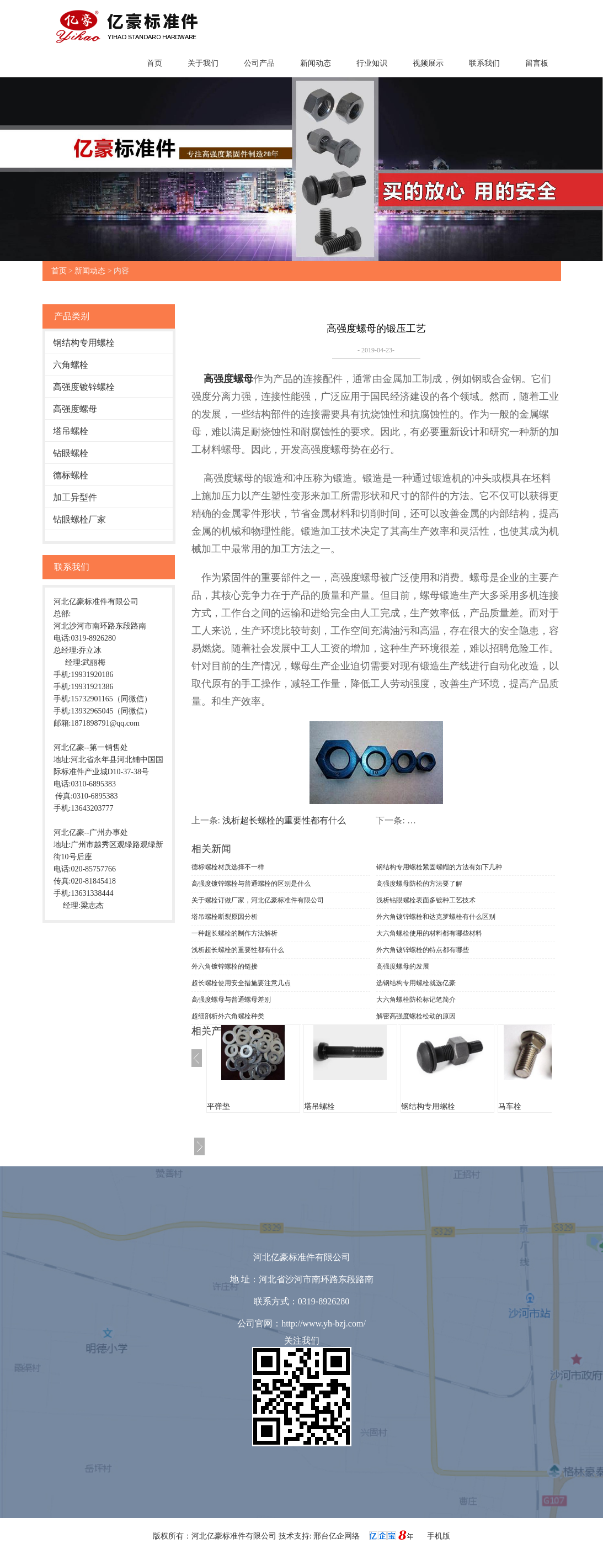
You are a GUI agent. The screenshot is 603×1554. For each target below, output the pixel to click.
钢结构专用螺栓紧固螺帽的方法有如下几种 (439, 867)
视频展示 (428, 63)
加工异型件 (75, 497)
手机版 (438, 1536)
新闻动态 (315, 63)
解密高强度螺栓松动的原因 (416, 1016)
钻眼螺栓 (70, 453)
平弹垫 (218, 1106)
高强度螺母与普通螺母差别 (231, 999)
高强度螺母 (75, 409)
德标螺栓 (70, 475)
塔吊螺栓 (70, 431)
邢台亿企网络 (337, 1536)
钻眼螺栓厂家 (79, 519)
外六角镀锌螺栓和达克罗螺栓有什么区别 (435, 917)
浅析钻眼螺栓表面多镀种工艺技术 (426, 900)
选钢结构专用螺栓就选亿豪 (416, 983)
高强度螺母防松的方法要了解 (419, 883)
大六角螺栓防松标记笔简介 (416, 999)
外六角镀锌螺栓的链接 (224, 966)
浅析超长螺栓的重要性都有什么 (284, 820)
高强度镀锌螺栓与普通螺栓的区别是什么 (251, 883)
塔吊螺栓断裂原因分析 (224, 917)
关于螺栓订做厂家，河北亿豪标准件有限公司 (257, 900)
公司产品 (259, 63)
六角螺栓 (70, 364)
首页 (154, 63)
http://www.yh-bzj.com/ (323, 1323)
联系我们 (484, 63)
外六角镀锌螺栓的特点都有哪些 (422, 950)
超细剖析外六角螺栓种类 (227, 1016)
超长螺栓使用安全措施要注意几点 (241, 983)
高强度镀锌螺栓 (84, 387)
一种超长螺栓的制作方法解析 (234, 933)
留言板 (536, 63)
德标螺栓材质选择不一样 (227, 867)
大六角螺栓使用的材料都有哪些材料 (429, 933)
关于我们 (203, 63)
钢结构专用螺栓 (84, 342)
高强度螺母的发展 (402, 966)
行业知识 (371, 63)
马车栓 (509, 1106)
